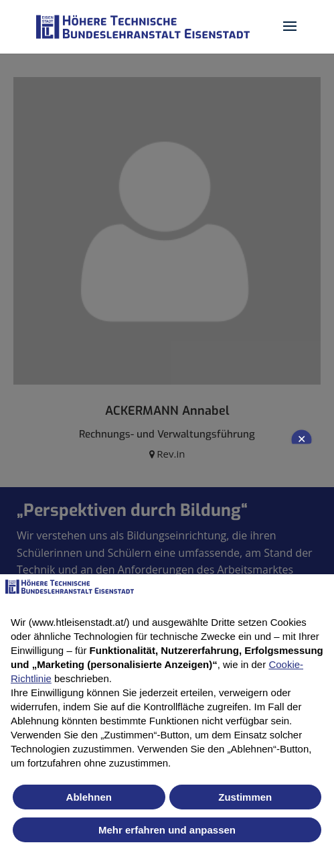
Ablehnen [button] (89, 797)
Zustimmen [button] (245, 797)
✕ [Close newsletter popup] (301, 439)
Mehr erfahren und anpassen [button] (167, 830)
